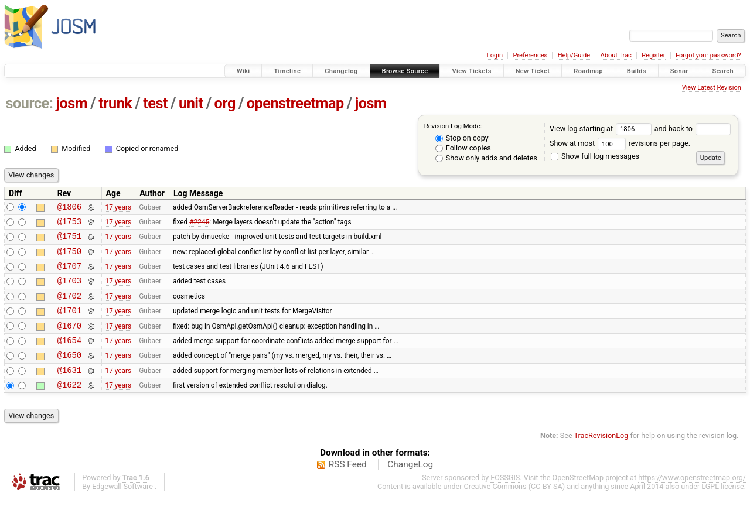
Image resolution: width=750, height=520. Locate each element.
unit (191, 103)
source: (29, 103)
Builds (636, 71)
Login (495, 55)
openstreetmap (295, 103)
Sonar (679, 71)
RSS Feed (348, 487)
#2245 (199, 224)
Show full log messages (595, 156)
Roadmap (588, 71)
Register (653, 55)
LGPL (710, 509)
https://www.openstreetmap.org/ (692, 500)
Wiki (243, 71)
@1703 (69, 290)
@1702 (69, 307)
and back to (692, 128)
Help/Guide (574, 55)
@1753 (69, 224)
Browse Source (405, 71)
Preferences (530, 55)
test (155, 103)
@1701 (69, 324)
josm (71, 103)
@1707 (69, 274)
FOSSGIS (505, 500)
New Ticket (533, 71)
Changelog (341, 71)
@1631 (69, 390)
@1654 (69, 357)
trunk (115, 103)
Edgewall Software (122, 509)
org (225, 103)
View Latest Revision (711, 87)
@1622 (69, 407)
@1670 (69, 341)
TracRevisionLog (601, 458)
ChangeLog (410, 487)
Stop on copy (462, 138)
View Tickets (471, 71)
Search (723, 71)
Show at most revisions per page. (620, 143)
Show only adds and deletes (486, 157)
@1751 (69, 241)
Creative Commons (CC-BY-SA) (514, 509)
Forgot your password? (708, 55)
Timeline (287, 71)
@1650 (69, 373)
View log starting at (602, 128)
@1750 (69, 258)
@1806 (69, 208)
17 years (118, 208)
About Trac (616, 55)
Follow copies (463, 147)
